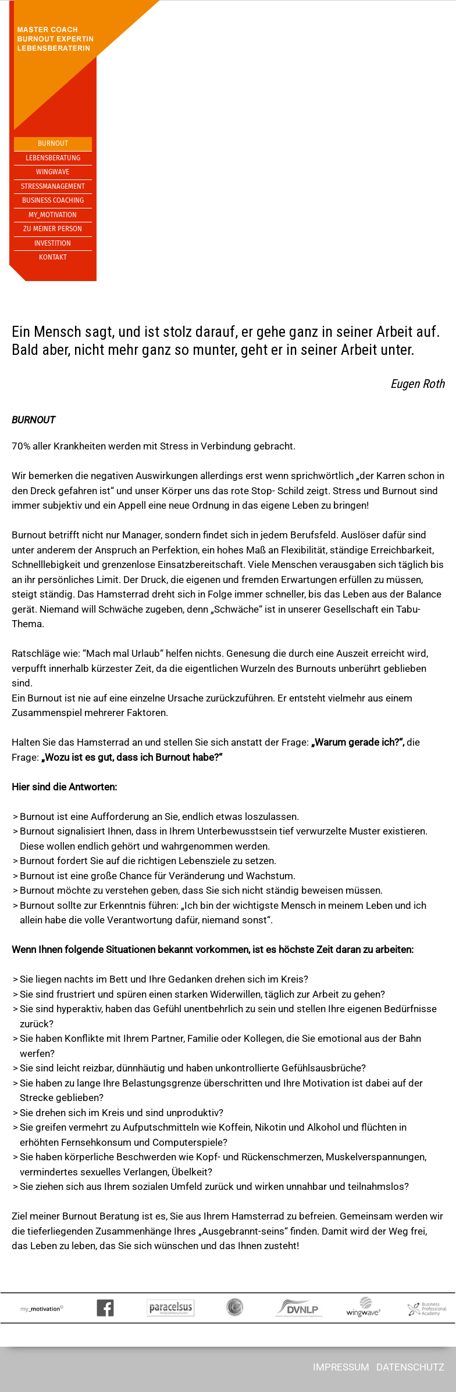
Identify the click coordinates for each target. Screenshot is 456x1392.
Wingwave (52, 172)
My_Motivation (52, 215)
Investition (52, 243)
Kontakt (53, 257)
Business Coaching (53, 200)
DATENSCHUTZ (410, 1367)
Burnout (53, 143)
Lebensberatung (53, 158)
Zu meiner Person (52, 229)
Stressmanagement (53, 186)
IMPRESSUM (341, 1367)
